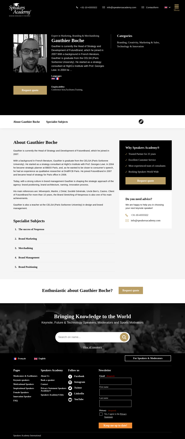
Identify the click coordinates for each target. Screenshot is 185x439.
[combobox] (92, 337)
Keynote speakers (21, 380)
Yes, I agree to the (115, 415)
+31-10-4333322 (88, 7)
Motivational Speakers (23, 384)
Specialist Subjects (57, 121)
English (40, 358)
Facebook (79, 376)
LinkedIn (79, 393)
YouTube (79, 399)
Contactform (152, 7)
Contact (44, 384)
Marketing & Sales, (149, 42)
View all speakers (92, 347)
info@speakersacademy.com (121, 7)
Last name (103, 398)
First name (104, 387)
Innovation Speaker (22, 396)
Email (107, 376)
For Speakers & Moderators (148, 358)
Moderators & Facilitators (25, 376)
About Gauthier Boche (26, 121)
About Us (45, 376)
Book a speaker (48, 380)
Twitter (78, 387)
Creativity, (133, 42)
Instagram (79, 382)
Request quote (30, 90)
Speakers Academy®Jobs (52, 395)
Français (19, 358)
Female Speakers (21, 392)
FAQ (15, 401)
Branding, (122, 42)
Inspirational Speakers (23, 388)
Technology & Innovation (130, 46)
